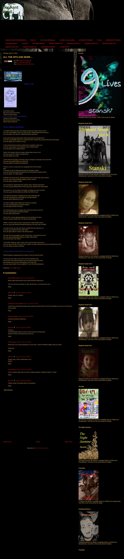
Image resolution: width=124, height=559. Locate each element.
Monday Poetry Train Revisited (25, 64)
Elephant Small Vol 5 (12, 47)
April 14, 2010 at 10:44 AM (23, 369)
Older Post (68, 442)
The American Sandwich (23, 62)
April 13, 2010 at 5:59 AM (23, 327)
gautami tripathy (13, 316)
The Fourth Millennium (47, 40)
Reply (9, 286)
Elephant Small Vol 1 (56, 43)
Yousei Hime (12, 369)
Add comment (8, 390)
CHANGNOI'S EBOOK (48, 47)
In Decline (25, 43)
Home (38, 442)
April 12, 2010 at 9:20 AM (27, 278)
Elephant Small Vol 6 (30, 47)
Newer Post (7, 442)
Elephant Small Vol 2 (73, 43)
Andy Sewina (12, 342)
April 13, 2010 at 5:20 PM (24, 342)
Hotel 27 (33, 40)
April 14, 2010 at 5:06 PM (23, 380)
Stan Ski (10, 292)
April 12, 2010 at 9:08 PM (26, 316)
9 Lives (99, 40)
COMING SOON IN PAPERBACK (15, 40)
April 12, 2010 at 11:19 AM (23, 292)
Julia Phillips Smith (14, 278)
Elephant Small (10, 9)
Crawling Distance (11, 43)
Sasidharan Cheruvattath (15, 303)
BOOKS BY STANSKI (86, 40)
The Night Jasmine (38, 43)
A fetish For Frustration (67, 40)
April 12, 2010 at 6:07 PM (31, 303)
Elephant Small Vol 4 (109, 43)
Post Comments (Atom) (41, 448)
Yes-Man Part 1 (64, 47)
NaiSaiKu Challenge (24, 60)
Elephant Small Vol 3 (91, 43)
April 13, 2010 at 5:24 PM (23, 356)
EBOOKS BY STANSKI (113, 40)
